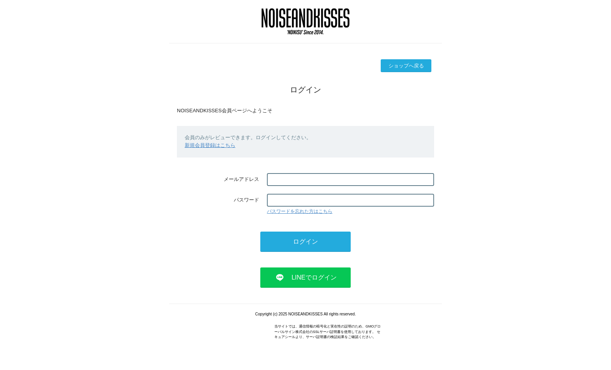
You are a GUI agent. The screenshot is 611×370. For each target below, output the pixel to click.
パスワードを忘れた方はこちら (299, 211)
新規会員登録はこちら (210, 145)
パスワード (246, 200)
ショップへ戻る (406, 66)
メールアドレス (241, 179)
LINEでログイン (314, 277)
